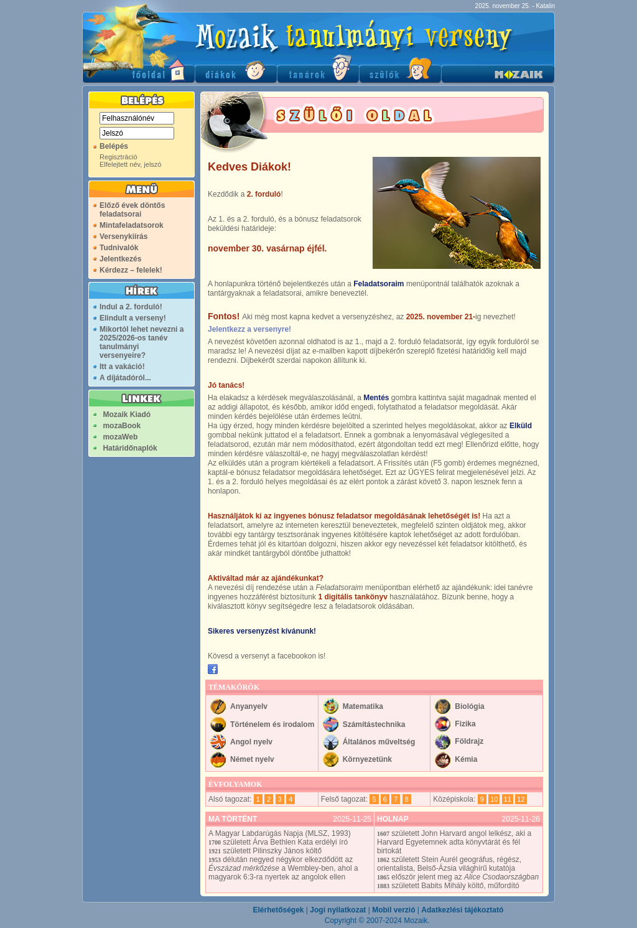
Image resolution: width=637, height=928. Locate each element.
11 (507, 799)
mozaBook (122, 425)
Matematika (363, 706)
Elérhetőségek (278, 910)
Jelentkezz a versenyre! (249, 329)
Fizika (465, 723)
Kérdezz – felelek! (131, 270)
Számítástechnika (374, 724)
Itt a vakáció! (122, 366)
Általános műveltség (379, 742)
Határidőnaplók (130, 448)
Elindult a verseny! (133, 318)
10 (494, 799)
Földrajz (469, 741)
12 (520, 799)
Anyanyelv (248, 706)
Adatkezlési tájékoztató (462, 910)
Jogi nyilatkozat (338, 910)
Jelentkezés (120, 259)
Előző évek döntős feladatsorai (132, 209)
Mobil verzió (393, 910)
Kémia (466, 759)
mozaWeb (120, 437)
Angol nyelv (251, 742)
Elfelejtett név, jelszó (130, 164)
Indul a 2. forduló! (131, 306)
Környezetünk (367, 759)
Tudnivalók (119, 247)
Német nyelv (252, 759)
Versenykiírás (123, 236)
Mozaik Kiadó (127, 414)
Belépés (114, 146)
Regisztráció (118, 157)
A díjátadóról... (125, 377)
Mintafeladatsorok (132, 225)
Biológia (469, 706)
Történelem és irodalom (272, 724)
